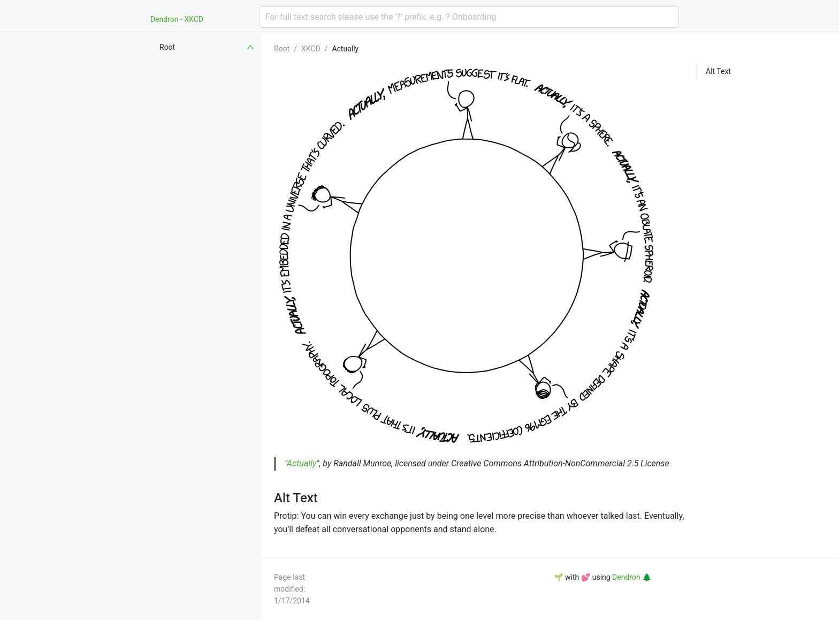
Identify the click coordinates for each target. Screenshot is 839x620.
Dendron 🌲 (631, 577)
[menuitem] (207, 47)
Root (281, 48)
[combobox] (469, 17)
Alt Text (718, 71)
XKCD (311, 48)
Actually (345, 48)
